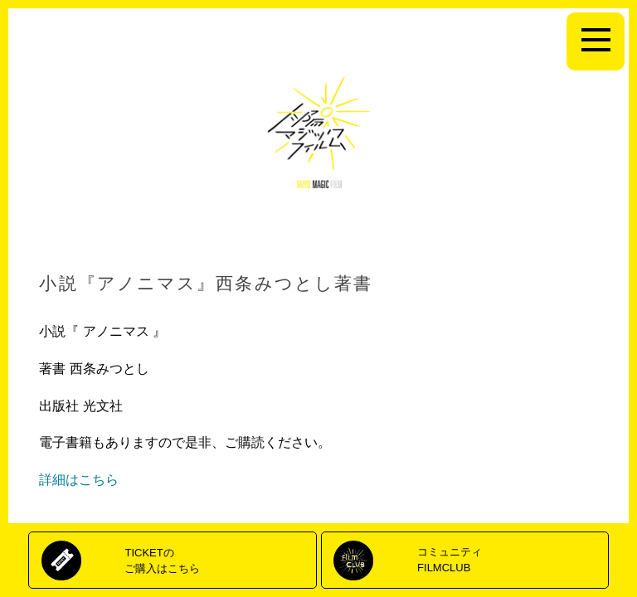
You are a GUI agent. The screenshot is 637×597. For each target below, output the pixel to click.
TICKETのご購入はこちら (162, 560)
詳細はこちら (79, 480)
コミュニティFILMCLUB (449, 559)
